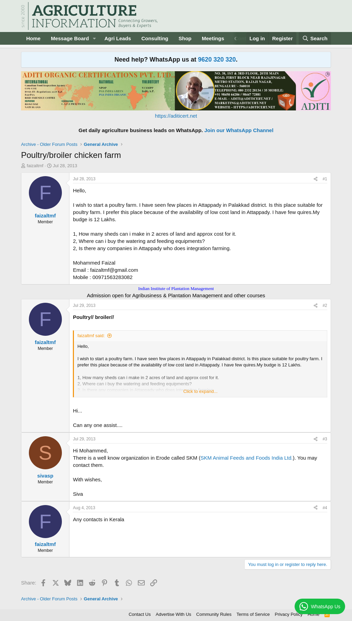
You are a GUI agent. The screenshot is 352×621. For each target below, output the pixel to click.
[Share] (315, 179)
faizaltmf (35, 165)
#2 (324, 305)
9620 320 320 (217, 59)
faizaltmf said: (90, 335)
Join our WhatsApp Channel (239, 130)
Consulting (154, 38)
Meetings (213, 38)
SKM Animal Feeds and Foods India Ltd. (246, 458)
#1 (324, 178)
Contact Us (140, 614)
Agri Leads (117, 38)
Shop (185, 38)
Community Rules (214, 614)
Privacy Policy (288, 614)
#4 (324, 507)
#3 (324, 439)
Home (33, 38)
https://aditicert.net (176, 116)
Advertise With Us (173, 614)
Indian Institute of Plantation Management (176, 288)
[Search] (315, 38)
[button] (94, 38)
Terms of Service (253, 614)
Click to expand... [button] (200, 391)
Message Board (70, 38)
